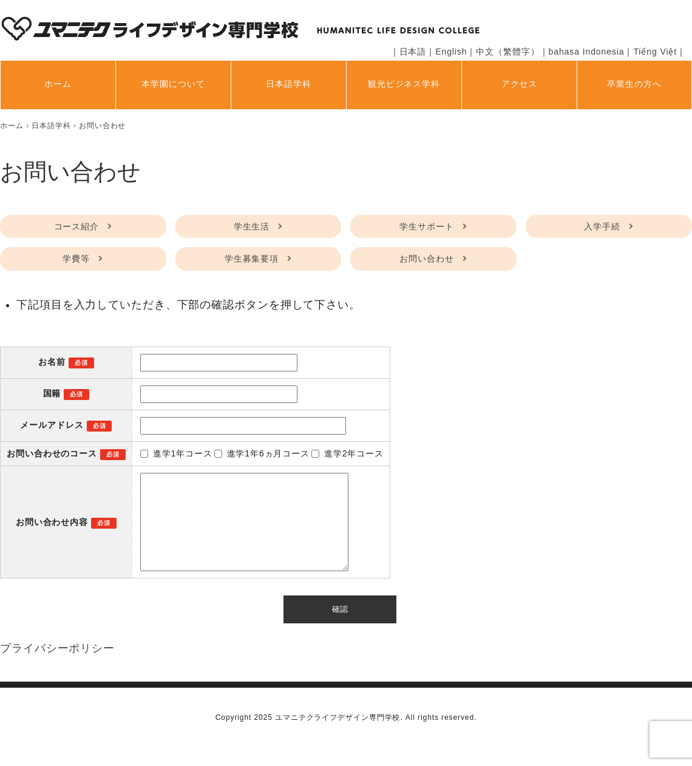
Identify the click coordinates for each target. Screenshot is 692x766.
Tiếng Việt (655, 51)
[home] (12, 125)
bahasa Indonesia (587, 51)
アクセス (519, 84)
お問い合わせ (426, 258)
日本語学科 (288, 84)
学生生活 (252, 226)
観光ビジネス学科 (404, 84)
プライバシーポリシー (57, 666)
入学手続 (602, 226)
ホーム (58, 84)
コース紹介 (77, 226)
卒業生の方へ (634, 84)
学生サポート (426, 226)
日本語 (413, 51)
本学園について (173, 84)
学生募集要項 (252, 258)
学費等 (76, 258)
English (451, 51)
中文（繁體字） (507, 51)
